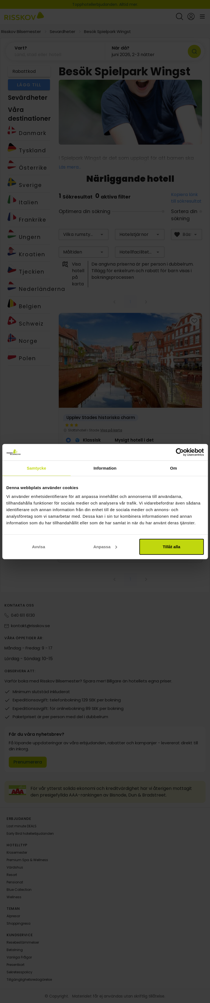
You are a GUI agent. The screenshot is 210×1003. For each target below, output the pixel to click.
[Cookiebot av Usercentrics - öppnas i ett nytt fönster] (180, 452)
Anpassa (105, 546)
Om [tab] (173, 468)
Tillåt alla (171, 546)
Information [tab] (105, 468)
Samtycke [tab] (36, 468)
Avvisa (38, 546)
